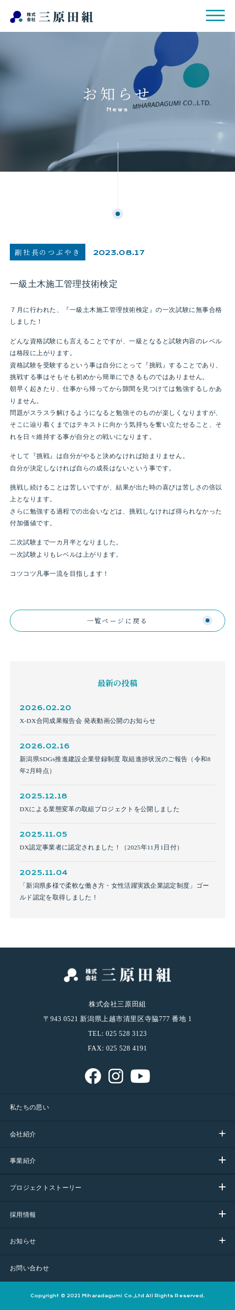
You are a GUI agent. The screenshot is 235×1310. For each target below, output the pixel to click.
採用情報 (23, 1214)
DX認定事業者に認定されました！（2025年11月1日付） (101, 847)
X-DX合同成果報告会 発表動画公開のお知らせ (88, 720)
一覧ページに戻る (117, 620)
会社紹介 (23, 1134)
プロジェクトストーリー (46, 1187)
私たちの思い (29, 1107)
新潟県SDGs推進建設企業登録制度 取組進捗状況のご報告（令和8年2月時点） (115, 764)
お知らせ (23, 1241)
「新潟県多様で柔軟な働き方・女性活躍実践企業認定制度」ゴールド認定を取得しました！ (114, 891)
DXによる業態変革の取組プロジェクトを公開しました (100, 809)
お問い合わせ (29, 1268)
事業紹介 (23, 1160)
